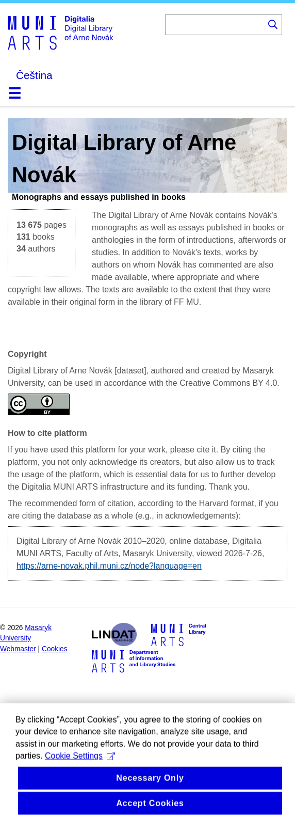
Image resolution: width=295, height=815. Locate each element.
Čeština (34, 75)
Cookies (55, 649)
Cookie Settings (80, 765)
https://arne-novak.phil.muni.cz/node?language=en (109, 565)
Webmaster (18, 649)
